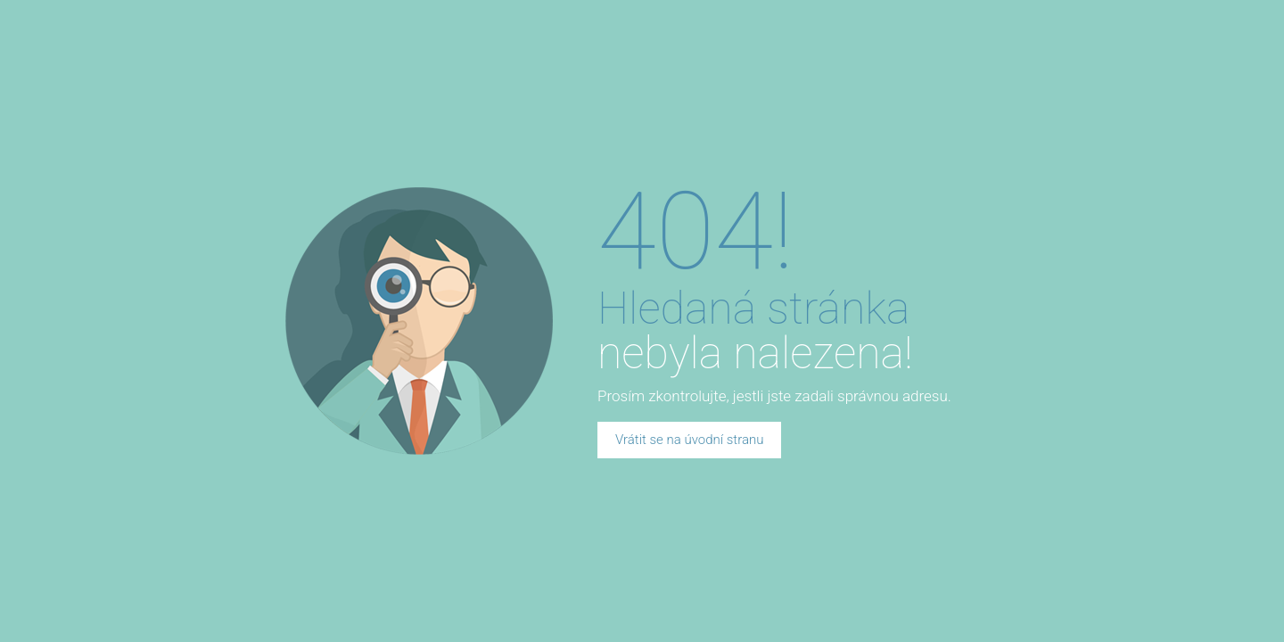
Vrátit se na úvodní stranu (689, 440)
